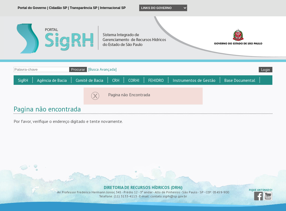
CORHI (133, 80)
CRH (115, 80)
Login (265, 69)
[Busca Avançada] (102, 69)
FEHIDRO (156, 80)
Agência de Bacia (52, 80)
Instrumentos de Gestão (194, 80)
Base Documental (239, 80)
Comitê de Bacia (89, 80)
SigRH (23, 80)
